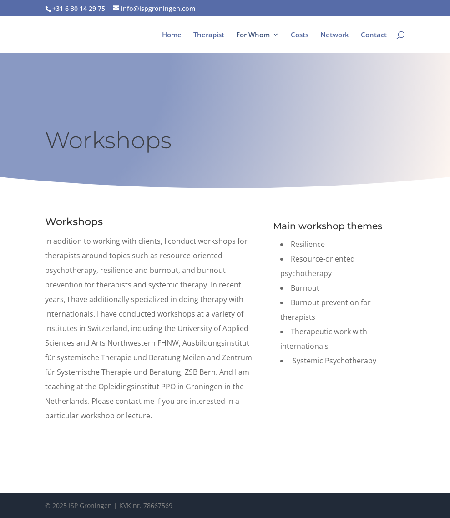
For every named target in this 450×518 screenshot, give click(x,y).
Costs (299, 35)
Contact (374, 35)
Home (172, 35)
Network (334, 35)
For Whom (253, 35)
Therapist (208, 35)
